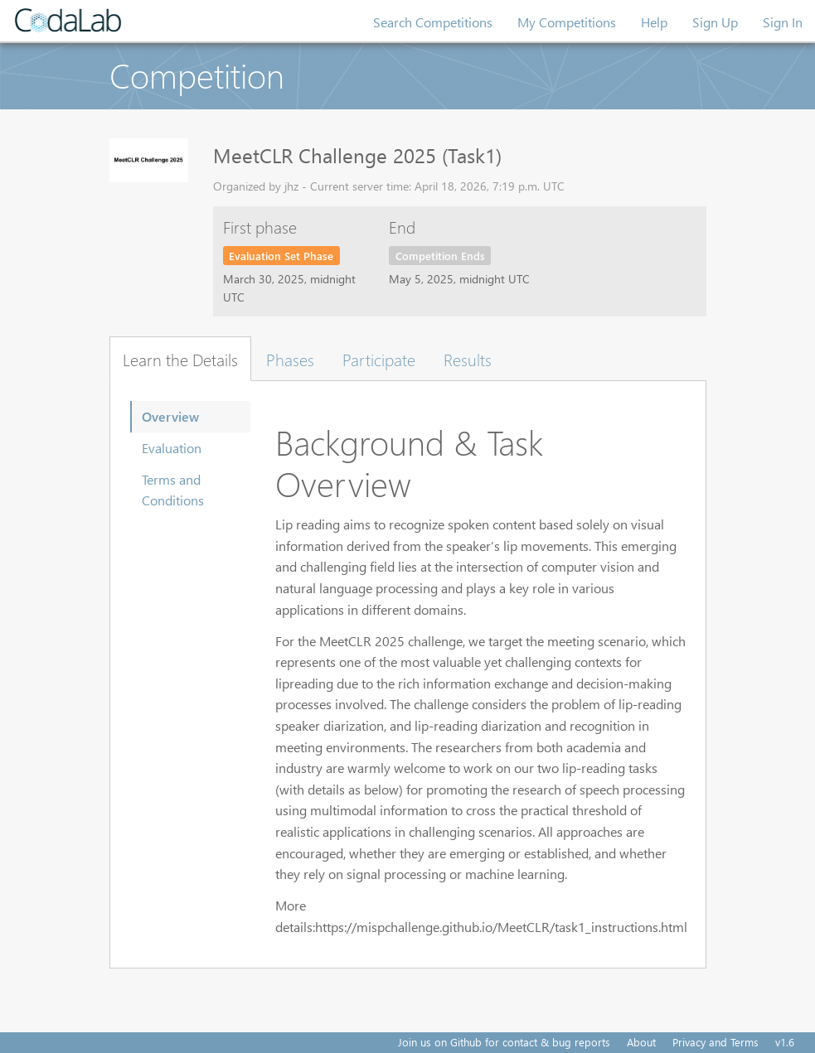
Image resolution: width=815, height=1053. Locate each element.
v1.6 (784, 1042)
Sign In (783, 22)
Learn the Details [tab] (180, 358)
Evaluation (171, 447)
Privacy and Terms (715, 1042)
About (641, 1042)
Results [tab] (468, 358)
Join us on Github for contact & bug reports (504, 1042)
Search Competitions (432, 22)
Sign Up (715, 22)
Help (654, 22)
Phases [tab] (290, 358)
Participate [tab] (378, 358)
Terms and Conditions (173, 490)
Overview (170, 416)
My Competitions (566, 22)
